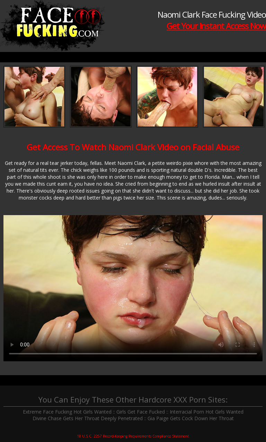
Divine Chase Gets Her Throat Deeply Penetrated (88, 418)
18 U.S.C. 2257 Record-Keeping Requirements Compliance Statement (133, 436)
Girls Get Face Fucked (140, 411)
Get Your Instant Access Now (216, 26)
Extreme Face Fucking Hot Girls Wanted (67, 411)
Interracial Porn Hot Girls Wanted (206, 411)
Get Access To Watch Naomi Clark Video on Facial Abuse (133, 147)
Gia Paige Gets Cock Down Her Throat (191, 418)
